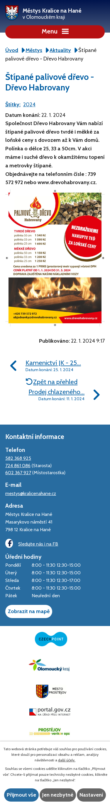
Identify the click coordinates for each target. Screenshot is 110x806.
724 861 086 (18, 465)
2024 (29, 104)
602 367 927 (18, 472)
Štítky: (13, 104)
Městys (34, 50)
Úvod (11, 50)
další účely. (66, 760)
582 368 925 (18, 458)
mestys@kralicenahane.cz (30, 493)
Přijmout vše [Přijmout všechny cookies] (21, 795)
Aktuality (60, 50)
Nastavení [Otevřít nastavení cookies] (91, 795)
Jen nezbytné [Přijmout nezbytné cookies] (57, 795)
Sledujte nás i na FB (31, 543)
